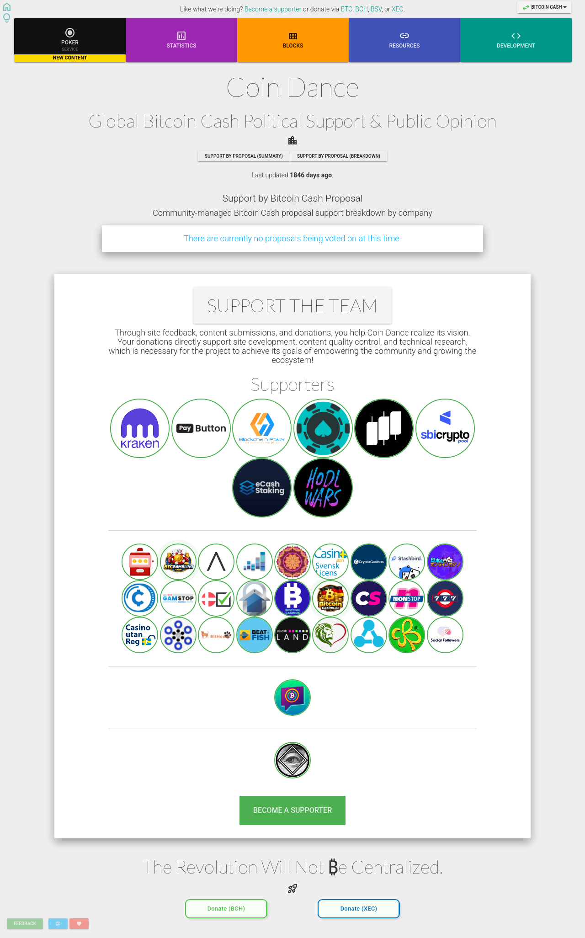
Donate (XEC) (359, 906)
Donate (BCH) (226, 906)
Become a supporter (273, 9)
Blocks (293, 39)
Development (516, 39)
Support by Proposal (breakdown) (338, 156)
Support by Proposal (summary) (244, 156)
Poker (70, 44)
